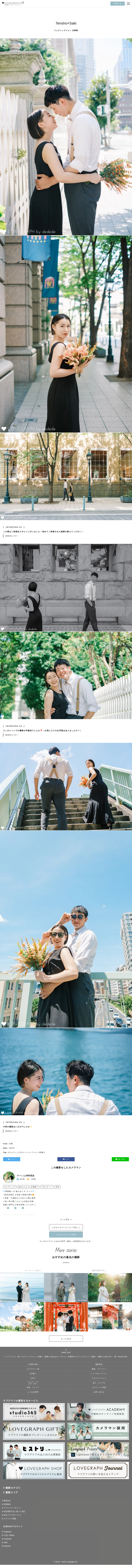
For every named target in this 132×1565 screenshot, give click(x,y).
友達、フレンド (33, 1387)
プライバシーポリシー (12, 1508)
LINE (5, 1543)
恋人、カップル (99, 1383)
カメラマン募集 (9, 1519)
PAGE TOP (66, 1351)
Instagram (7, 1532)
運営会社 (7, 1501)
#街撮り (42, 1152)
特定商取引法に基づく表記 (14, 1512)
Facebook (7, 1539)
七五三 (33, 1378)
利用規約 (7, 1504)
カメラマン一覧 (33, 1369)
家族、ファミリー (99, 1369)
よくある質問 (33, 1392)
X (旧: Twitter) (9, 1535)
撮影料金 (99, 1364)
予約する (117, 4)
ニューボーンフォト (99, 1374)
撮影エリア (12, 1492)
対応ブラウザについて (12, 1515)
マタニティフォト (99, 1378)
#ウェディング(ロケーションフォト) (23, 1152)
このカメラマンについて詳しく (66, 1228)
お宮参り (33, 1374)
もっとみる (66, 1339)
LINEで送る (109, 1159)
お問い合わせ (99, 1392)
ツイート (23, 1159)
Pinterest (7, 1546)
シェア (66, 1159)
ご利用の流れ (33, 1364)
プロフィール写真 (99, 1387)
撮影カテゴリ (13, 1488)
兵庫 (11, 1144)
